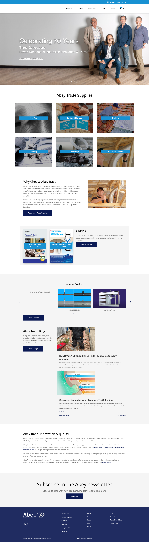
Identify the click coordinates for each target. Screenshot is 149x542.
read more (62, 411)
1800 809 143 (121, 2)
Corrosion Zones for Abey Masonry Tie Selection (86, 400)
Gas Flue (64, 521)
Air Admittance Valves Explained (40, 310)
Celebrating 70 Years (48, 41)
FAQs (111, 514)
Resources (92, 9)
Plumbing (64, 524)
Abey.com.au (106, 462)
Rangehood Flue (66, 528)
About (103, 9)
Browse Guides (86, 244)
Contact (112, 9)
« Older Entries (64, 415)
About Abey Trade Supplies (38, 213)
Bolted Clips (65, 513)
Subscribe (74, 496)
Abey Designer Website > (85, 538)
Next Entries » (121, 415)
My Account (111, 2)
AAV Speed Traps (109, 310)
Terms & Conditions (116, 520)
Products (69, 9)
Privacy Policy (114, 523)
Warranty (113, 517)
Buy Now (80, 9)
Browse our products (31, 58)
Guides (89, 520)
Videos (89, 526)
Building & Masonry (67, 517)
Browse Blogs (33, 349)
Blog (88, 523)
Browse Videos (33, 318)
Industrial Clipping (74, 310)
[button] (19, 302)
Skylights (64, 531)
